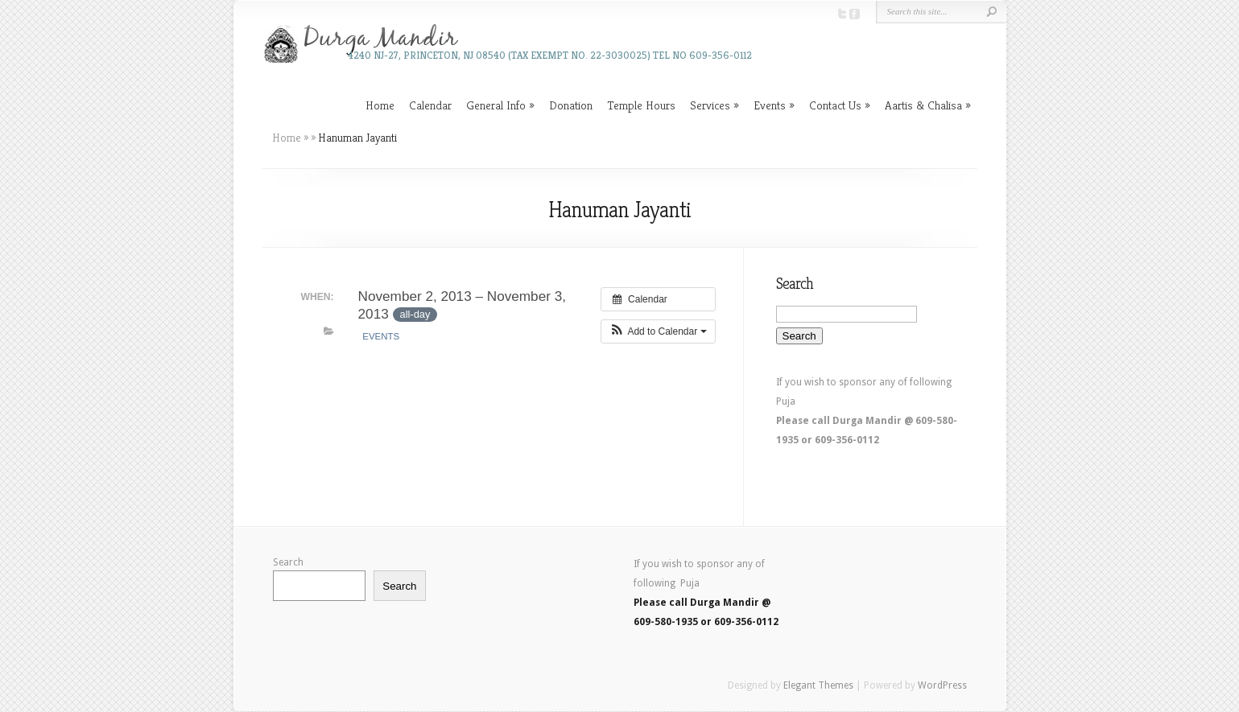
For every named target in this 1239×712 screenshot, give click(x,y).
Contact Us (835, 105)
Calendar (430, 105)
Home (380, 105)
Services (710, 105)
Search (288, 562)
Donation (571, 105)
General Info (496, 105)
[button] (658, 331)
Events (770, 105)
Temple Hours (641, 105)
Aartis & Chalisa (923, 105)
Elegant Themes (818, 685)
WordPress (942, 685)
